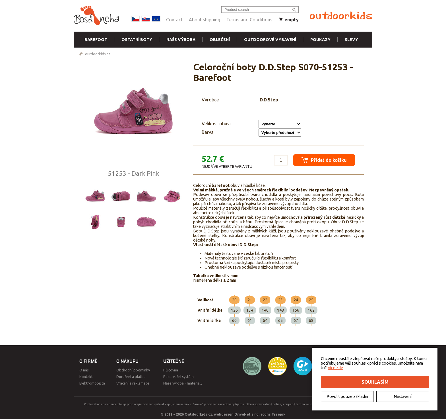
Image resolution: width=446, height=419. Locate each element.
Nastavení (403, 396)
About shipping (204, 19)
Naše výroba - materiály (182, 383)
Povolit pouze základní (347, 396)
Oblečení (220, 39)
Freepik (278, 414)
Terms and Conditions (249, 19)
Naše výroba (180, 39)
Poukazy (320, 39)
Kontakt (86, 377)
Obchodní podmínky (133, 370)
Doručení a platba (131, 377)
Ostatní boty (136, 39)
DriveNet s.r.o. (246, 414)
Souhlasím (375, 382)
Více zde (335, 367)
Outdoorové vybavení (270, 39)
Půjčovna (170, 370)
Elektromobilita (92, 383)
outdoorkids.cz (97, 54)
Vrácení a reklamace (132, 383)
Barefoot (95, 39)
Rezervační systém (178, 377)
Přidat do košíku (324, 160)
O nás (84, 370)
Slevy (351, 39)
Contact (174, 19)
